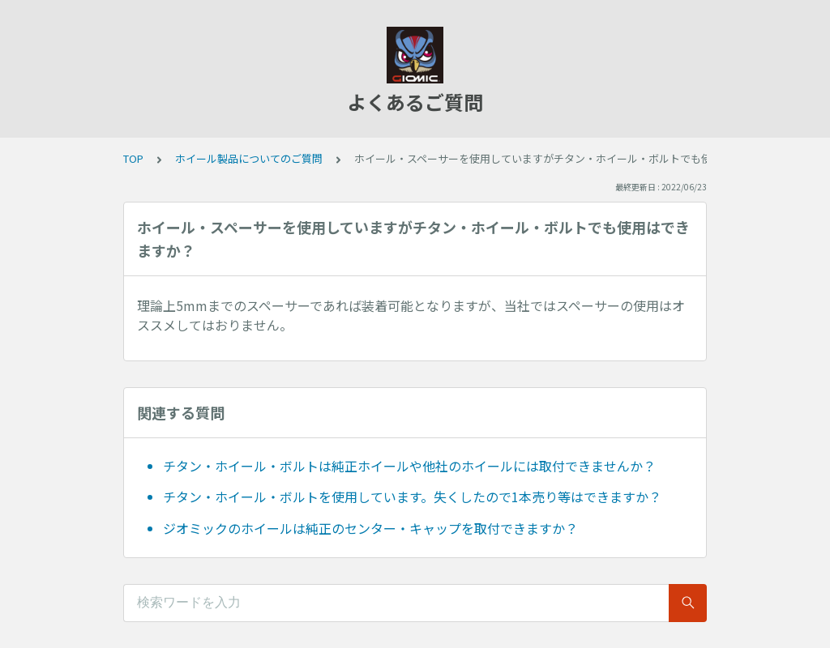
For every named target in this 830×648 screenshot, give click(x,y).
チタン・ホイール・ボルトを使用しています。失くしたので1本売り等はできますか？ (412, 496)
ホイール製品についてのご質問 (249, 158)
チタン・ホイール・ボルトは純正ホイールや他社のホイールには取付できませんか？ (409, 465)
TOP (133, 158)
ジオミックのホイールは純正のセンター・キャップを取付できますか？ (370, 528)
